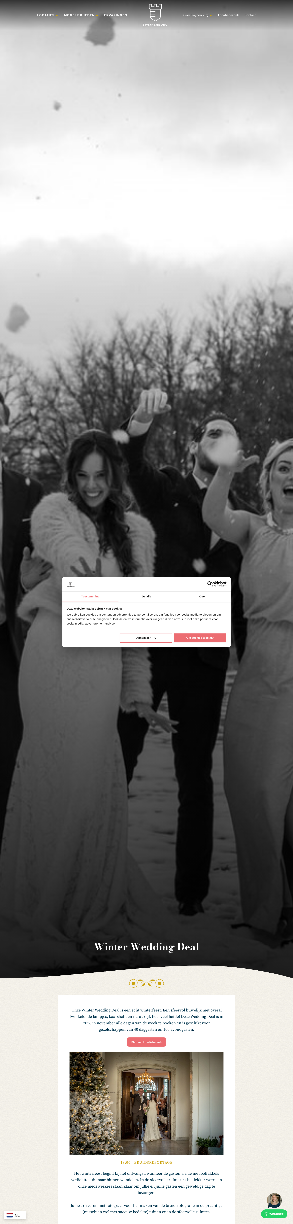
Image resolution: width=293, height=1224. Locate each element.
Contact (250, 15)
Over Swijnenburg (196, 15)
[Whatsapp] (274, 1205)
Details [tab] (146, 596)
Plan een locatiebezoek (146, 1042)
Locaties (46, 15)
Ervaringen (115, 15)
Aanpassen (146, 637)
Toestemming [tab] (90, 596)
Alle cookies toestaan (200, 637)
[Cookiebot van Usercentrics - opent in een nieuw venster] (210, 584)
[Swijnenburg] (155, 15)
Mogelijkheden (79, 15)
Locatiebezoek (228, 15)
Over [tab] (202, 596)
